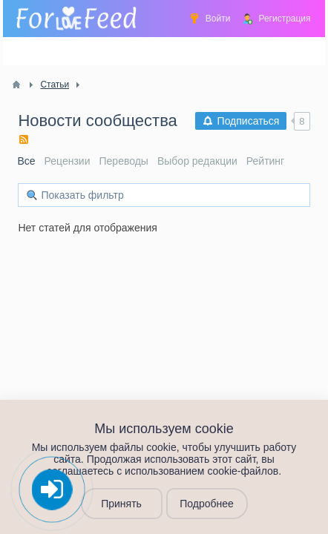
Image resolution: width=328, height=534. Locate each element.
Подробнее (207, 504)
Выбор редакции (197, 161)
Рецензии (68, 161)
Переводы (123, 161)
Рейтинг (265, 161)
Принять (121, 504)
